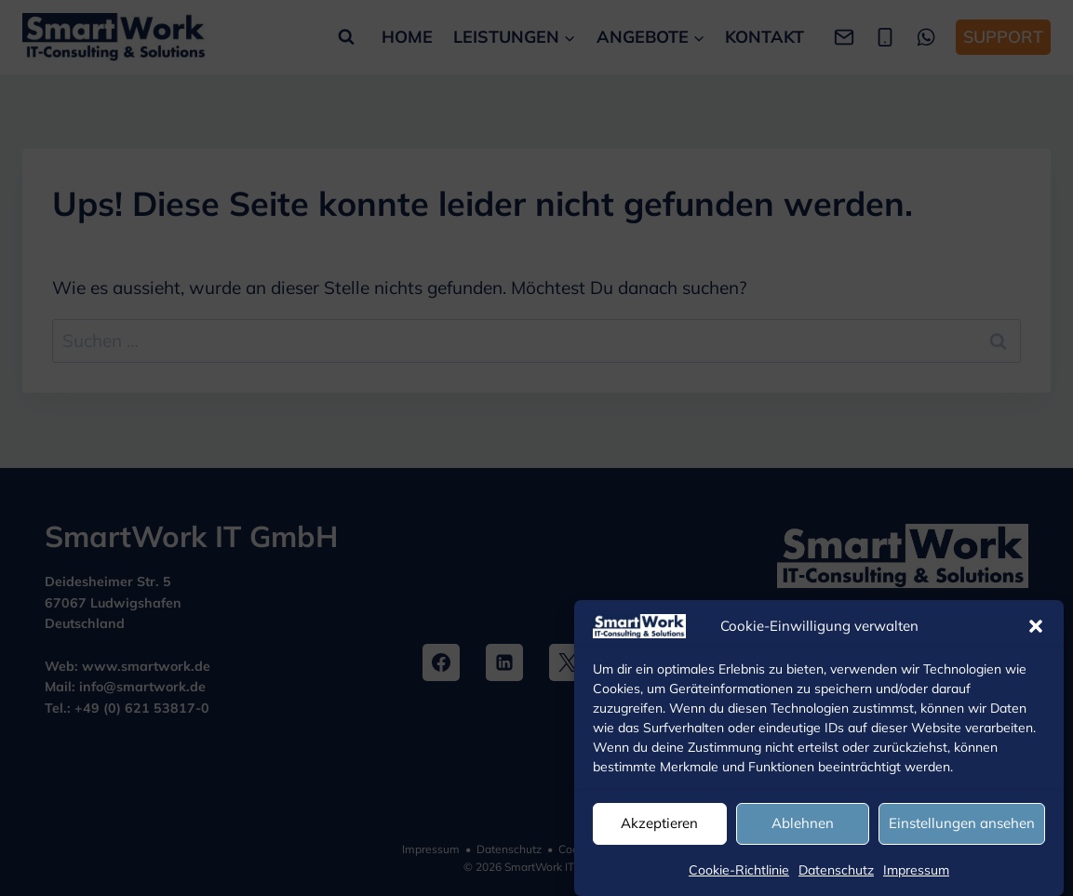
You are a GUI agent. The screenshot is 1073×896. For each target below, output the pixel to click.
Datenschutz (836, 870)
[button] (1035, 626)
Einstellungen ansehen (962, 823)
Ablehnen (802, 823)
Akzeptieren (659, 823)
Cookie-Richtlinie (739, 870)
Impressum (916, 870)
